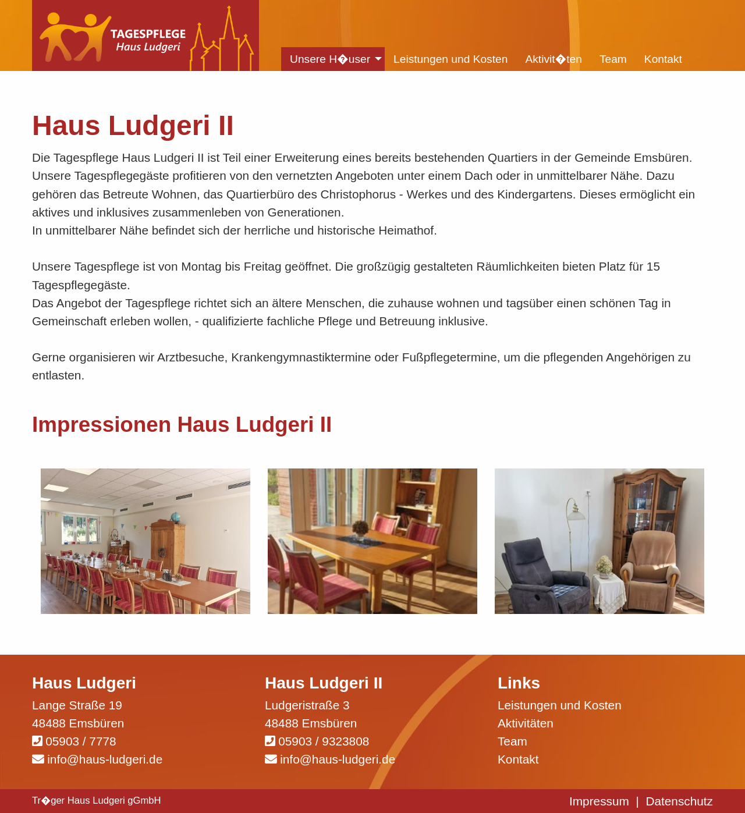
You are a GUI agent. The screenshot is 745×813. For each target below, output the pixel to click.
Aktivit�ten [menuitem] (553, 59)
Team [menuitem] (613, 59)
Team (512, 741)
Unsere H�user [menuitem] (330, 59)
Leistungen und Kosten (560, 705)
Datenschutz (679, 801)
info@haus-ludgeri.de (104, 759)
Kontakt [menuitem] (663, 59)
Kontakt (518, 759)
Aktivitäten (526, 723)
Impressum (599, 801)
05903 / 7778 (80, 741)
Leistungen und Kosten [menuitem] (450, 59)
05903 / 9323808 (323, 741)
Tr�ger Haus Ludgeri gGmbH (96, 800)
